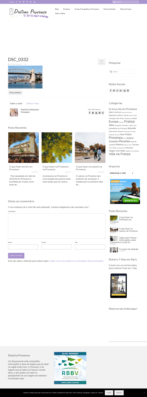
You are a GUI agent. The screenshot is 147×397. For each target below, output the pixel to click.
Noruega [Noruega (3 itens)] (133, 131)
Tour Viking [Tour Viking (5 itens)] (112, 148)
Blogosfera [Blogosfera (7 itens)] (113, 115)
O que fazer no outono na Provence (128, 230)
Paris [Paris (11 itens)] (122, 134)
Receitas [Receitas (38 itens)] (124, 141)
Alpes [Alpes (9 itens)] (111, 112)
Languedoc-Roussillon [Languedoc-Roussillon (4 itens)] (121, 125)
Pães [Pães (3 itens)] (124, 138)
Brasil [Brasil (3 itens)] (130, 115)
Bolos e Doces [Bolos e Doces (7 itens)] (123, 115)
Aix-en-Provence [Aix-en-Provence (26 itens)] (127, 109)
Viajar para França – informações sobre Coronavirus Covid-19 (124, 240)
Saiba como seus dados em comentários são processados (76, 261)
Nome (10, 242)
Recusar (119, 393)
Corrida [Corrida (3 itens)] (135, 115)
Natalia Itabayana (16, 64)
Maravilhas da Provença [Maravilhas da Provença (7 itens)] (118, 128)
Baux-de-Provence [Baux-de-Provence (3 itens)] (127, 112)
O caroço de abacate (128, 249)
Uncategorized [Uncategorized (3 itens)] (121, 148)
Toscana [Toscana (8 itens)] (135, 145)
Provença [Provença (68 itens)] (116, 137)
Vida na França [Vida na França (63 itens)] (119, 154)
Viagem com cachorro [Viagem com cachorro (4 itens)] (132, 151)
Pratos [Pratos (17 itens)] (128, 134)
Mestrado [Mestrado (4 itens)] (121, 131)
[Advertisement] (73, 36)
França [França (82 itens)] (129, 121)
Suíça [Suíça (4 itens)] (126, 145)
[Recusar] (144, 393)
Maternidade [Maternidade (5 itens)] (113, 131)
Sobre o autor (16, 103)
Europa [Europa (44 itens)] (113, 121)
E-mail (44, 242)
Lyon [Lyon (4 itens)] (135, 125)
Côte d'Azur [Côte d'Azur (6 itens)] (120, 118)
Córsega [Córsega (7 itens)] (112, 118)
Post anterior (15, 92)
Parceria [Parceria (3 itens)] (117, 134)
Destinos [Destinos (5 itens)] (128, 118)
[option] (23, 162)
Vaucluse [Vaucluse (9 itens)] (129, 148)
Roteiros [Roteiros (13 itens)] (120, 144)
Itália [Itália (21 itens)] (111, 125)
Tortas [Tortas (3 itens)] (130, 145)
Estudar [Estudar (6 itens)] (134, 118)
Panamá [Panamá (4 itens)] (111, 135)
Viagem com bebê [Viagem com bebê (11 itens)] (117, 151)
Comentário (12, 211)
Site (76, 242)
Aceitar (109, 393)
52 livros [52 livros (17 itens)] (113, 109)
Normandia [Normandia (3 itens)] (127, 131)
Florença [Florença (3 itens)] (121, 122)
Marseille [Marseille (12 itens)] (132, 128)
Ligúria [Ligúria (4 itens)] (131, 125)
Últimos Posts (32, 103)
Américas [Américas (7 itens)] (117, 112)
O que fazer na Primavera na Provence (121, 219)
